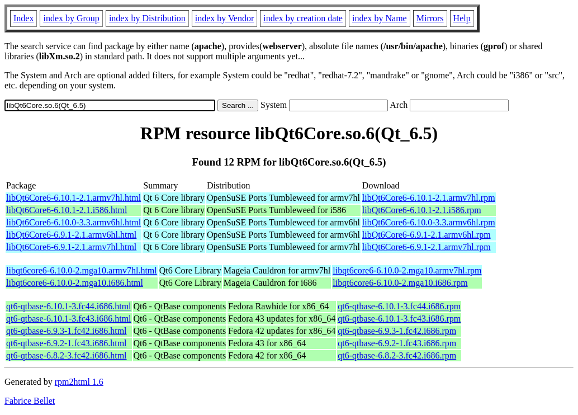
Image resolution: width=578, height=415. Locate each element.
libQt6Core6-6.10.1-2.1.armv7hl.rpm (428, 197)
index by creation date (303, 18)
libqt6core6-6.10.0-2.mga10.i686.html (74, 282)
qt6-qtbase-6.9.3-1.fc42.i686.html (66, 331)
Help (462, 18)
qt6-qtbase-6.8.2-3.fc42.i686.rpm (397, 355)
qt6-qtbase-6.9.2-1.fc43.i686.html (66, 343)
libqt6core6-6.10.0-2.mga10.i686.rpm (400, 282)
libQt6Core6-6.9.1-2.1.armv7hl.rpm (426, 247)
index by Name (379, 18)
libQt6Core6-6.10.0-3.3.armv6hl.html (73, 222)
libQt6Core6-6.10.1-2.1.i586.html (66, 210)
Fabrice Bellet (29, 400)
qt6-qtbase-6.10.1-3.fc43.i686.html (68, 318)
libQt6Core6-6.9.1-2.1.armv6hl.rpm (426, 234)
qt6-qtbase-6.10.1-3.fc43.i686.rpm (399, 318)
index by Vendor (224, 18)
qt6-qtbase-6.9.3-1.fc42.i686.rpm (397, 331)
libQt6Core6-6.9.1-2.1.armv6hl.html (71, 234)
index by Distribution (147, 18)
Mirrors (430, 18)
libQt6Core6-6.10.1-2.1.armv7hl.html (73, 197)
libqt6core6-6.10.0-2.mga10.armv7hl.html (81, 270)
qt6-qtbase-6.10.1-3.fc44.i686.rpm (399, 306)
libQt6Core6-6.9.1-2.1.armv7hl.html (71, 247)
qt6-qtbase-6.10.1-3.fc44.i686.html (68, 306)
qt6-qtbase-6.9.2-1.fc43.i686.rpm (397, 343)
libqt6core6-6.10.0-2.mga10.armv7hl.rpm (407, 270)
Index (23, 18)
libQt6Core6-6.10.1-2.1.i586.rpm (421, 210)
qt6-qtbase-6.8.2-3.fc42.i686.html (66, 355)
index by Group (71, 18)
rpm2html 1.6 (79, 381)
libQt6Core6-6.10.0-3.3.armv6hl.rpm (428, 222)
